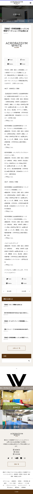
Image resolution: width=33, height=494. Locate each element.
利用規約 (23, 487)
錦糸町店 (17, 449)
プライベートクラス (11, 485)
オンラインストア (22, 485)
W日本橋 (17, 454)
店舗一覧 (16, 464)
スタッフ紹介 (13, 483)
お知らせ (20, 483)
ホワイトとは (6, 481)
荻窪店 (17, 452)
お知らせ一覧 (16, 348)
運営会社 (17, 487)
